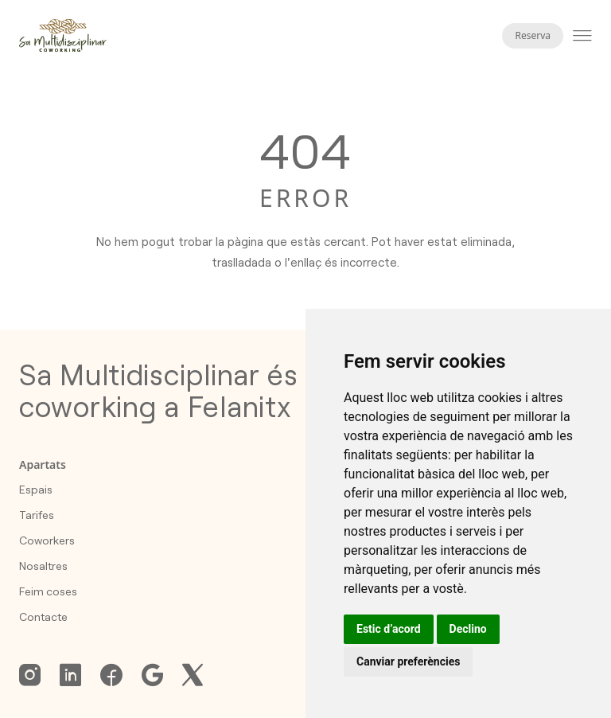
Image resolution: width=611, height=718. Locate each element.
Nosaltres (43, 565)
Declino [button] (468, 628)
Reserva (533, 35)
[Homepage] (63, 35)
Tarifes (36, 514)
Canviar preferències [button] (408, 661)
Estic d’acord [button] (388, 628)
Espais (36, 489)
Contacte (43, 616)
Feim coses (48, 591)
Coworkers (47, 540)
